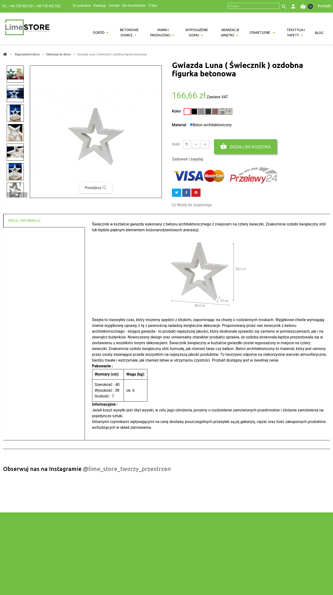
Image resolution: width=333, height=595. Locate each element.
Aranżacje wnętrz (230, 32)
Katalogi (100, 5)
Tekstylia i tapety (296, 32)
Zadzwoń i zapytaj (187, 159)
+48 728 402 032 (48, 6)
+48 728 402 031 (21, 6)
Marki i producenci (160, 32)
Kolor (177, 111)
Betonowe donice (129, 32)
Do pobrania (82, 5)
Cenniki (113, 5)
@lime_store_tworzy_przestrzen (127, 469)
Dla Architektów (134, 5)
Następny (17, 195)
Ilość (176, 144)
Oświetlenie (260, 32)
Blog (319, 33)
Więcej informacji (24, 221)
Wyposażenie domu (196, 32)
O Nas (152, 5)
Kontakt (324, 6)
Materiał (179, 125)
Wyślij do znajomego (194, 205)
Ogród (99, 32)
